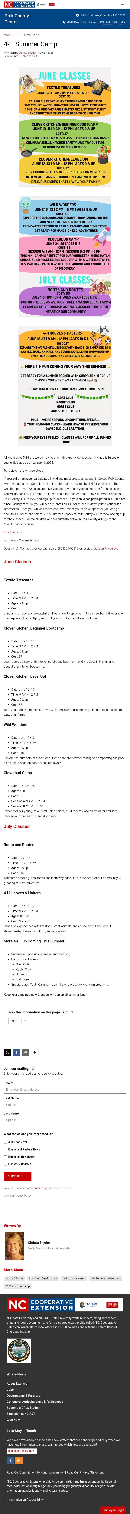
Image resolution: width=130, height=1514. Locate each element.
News (7, 35)
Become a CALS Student (23, 1408)
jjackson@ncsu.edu (106, 548)
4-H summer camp (74, 1278)
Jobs (10, 1389)
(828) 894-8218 (74, 22)
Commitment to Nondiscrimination (42, 1472)
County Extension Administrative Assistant (49, 1248)
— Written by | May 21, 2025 (29, 52)
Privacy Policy (23, 1195)
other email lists (36, 1188)
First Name (11, 1098)
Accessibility (35, 1499)
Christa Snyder (27, 52)
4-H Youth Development (43, 1278)
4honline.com (13, 532)
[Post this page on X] (7, 1052)
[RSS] (19, 1460)
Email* (8, 1083)
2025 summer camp (17, 1286)
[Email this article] (25, 1052)
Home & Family (14, 1278)
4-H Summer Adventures (105, 1278)
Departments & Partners (23, 1395)
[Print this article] (34, 1052)
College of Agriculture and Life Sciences (35, 1401)
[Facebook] (10, 1460)
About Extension (18, 1383)
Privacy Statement (92, 1472)
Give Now (13, 1420)
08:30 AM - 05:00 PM (112, 22)
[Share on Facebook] (16, 1052)
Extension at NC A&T (21, 1414)
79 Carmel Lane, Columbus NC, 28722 (100, 15)
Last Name (11, 1113)
